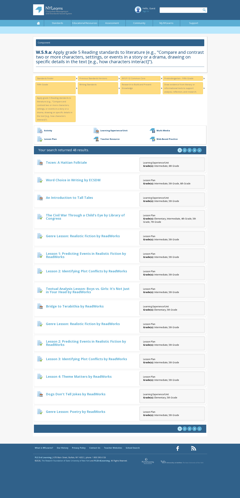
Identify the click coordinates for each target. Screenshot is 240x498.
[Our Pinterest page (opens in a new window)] (186, 448)
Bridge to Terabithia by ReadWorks (75, 306)
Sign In (146, 11)
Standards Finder (45, 78)
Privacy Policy (79, 448)
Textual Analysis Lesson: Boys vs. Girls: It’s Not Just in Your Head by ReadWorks (88, 290)
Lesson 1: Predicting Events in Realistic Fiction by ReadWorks (86, 255)
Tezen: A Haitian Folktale (66, 162)
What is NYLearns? (44, 448)
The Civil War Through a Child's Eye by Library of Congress (85, 217)
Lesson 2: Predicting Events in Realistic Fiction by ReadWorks (86, 343)
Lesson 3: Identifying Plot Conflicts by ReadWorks (86, 359)
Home (38, 23)
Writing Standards (88, 84)
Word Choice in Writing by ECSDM (73, 180)
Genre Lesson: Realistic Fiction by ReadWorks (83, 236)
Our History (62, 448)
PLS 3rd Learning (43, 457)
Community (139, 23)
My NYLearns (166, 23)
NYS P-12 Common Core (133, 78)
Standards (57, 23)
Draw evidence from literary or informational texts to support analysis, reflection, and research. (180, 88)
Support (193, 23)
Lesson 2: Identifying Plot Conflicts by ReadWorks (86, 271)
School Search (133, 448)
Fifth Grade (42, 84)
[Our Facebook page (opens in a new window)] (178, 448)
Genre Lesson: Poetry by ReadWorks (75, 411)
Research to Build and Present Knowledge (136, 86)
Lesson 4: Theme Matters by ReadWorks (79, 376)
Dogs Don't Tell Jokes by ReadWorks (75, 394)
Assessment (112, 23)
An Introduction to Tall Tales (69, 197)
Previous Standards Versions (93, 78)
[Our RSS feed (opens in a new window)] (194, 448)
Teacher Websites (113, 448)
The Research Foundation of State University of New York (66, 460)
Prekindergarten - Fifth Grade (178, 78)
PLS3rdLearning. (102, 460)
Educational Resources (84, 23)
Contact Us (94, 448)
